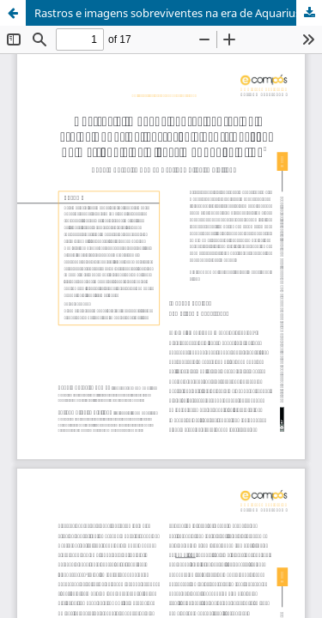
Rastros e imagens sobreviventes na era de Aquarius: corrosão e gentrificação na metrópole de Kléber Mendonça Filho (178, 13)
